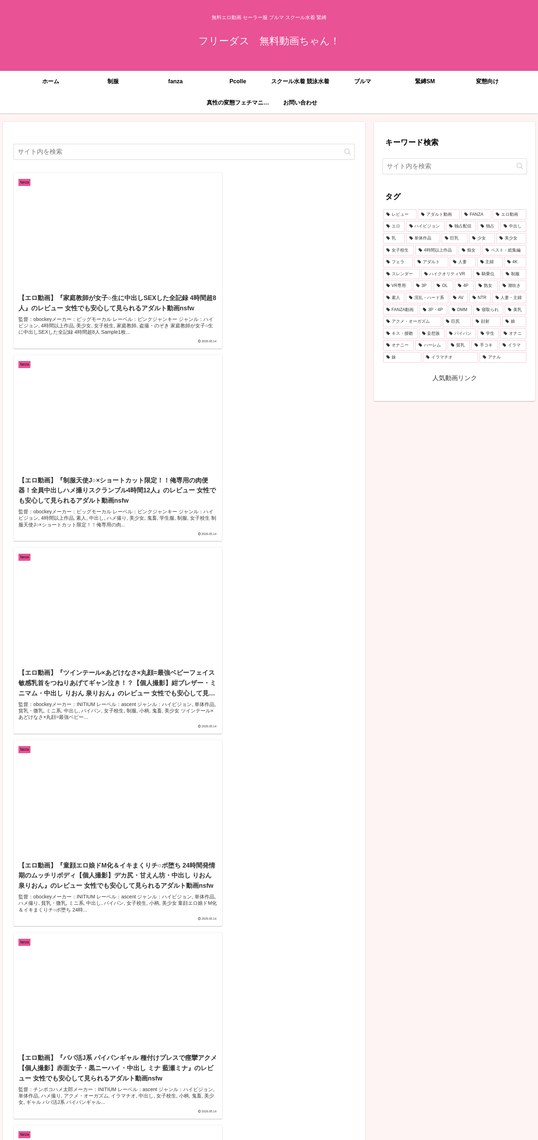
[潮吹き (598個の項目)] (512, 286)
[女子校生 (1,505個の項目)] (398, 250)
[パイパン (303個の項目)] (461, 333)
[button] (347, 152)
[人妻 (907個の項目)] (462, 262)
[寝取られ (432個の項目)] (488, 310)
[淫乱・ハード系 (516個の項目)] (427, 298)
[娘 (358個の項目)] (514, 321)
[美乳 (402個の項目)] (515, 310)
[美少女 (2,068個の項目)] (511, 238)
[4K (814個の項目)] (515, 262)
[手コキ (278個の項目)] (484, 345)
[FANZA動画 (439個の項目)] (400, 310)
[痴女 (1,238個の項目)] (470, 250)
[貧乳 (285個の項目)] (459, 345)
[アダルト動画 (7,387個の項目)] (439, 214)
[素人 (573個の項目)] (393, 298)
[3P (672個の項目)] (422, 286)
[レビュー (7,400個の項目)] (399, 214)
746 (241, 1110)
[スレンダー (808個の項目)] (401, 274)
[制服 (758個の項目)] (514, 274)
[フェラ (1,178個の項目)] (398, 262)
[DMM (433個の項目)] (460, 310)
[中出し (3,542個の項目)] (513, 226)
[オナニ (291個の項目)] (513, 333)
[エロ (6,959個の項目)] (394, 226)
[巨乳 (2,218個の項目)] (454, 238)
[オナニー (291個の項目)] (398, 345)
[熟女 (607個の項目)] (486, 286)
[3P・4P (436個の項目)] (433, 310)
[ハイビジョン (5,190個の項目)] (425, 226)
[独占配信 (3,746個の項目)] (461, 226)
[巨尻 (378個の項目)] (457, 321)
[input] (184, 152)
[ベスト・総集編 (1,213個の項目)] (504, 250)
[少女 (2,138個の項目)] (482, 238)
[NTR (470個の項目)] (480, 298)
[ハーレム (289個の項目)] (430, 345)
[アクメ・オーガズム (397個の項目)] (412, 321)
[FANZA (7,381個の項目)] (476, 214)
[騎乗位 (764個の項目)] (487, 274)
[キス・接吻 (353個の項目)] (400, 333)
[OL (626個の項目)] (443, 286)
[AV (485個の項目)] (459, 298)
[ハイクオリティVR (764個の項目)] (446, 274)
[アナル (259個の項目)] (503, 357)
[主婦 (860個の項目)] (490, 262)
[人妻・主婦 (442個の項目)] (509, 298)
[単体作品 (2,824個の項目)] (423, 238)
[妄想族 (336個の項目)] (432, 333)
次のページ (184, 1082)
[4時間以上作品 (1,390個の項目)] (436, 250)
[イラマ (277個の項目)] (512, 345)
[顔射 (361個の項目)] (486, 321)
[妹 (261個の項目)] (402, 357)
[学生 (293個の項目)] (488, 333)
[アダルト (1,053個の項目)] (431, 262)
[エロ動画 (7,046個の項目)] (509, 214)
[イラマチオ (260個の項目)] (450, 357)
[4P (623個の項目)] (464, 286)
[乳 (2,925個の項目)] (394, 238)
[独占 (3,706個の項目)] (488, 226)
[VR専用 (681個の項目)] (397, 286)
